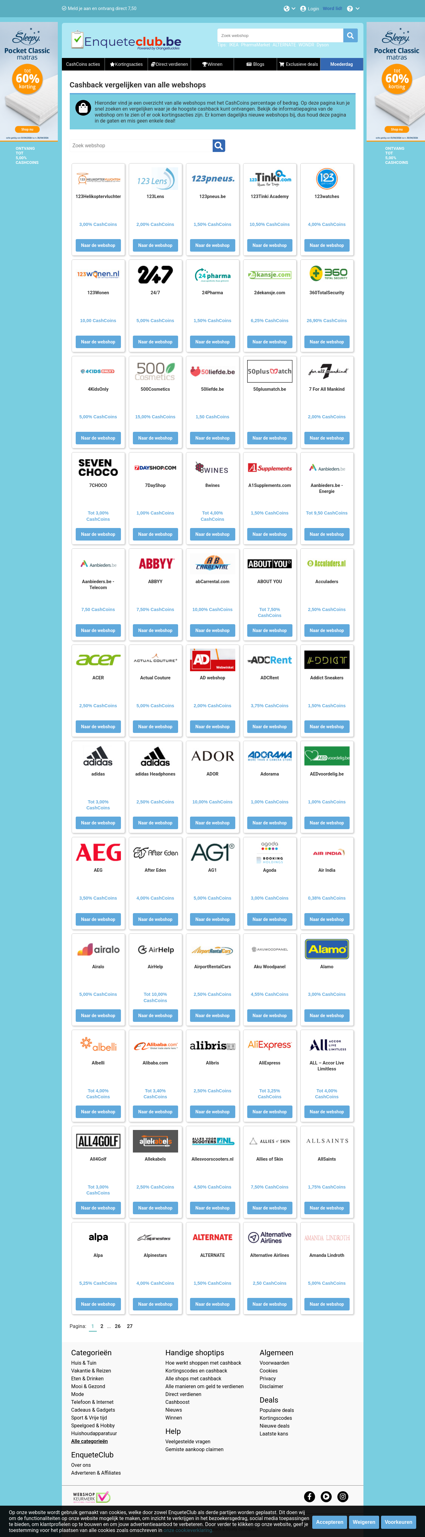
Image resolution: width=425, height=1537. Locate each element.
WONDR (306, 44)
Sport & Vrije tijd (89, 1418)
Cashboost (178, 1402)
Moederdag (341, 64)
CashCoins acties (83, 64)
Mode (77, 1394)
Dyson (323, 44)
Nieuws (174, 1410)
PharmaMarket (255, 44)
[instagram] (343, 1496)
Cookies (269, 1371)
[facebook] (309, 1496)
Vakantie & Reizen (91, 1371)
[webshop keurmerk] (91, 1501)
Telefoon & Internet (92, 1402)
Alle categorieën (89, 1441)
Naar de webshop (98, 245)
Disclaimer (271, 1386)
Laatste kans (274, 1434)
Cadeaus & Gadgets (93, 1410)
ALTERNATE (284, 44)
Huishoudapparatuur (94, 1433)
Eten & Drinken (87, 1379)
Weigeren (364, 1522)
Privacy (268, 1379)
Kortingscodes (276, 1418)
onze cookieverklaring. (189, 1530)
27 (130, 1326)
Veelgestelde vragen (188, 1442)
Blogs (255, 64)
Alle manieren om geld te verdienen (205, 1386)
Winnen (174, 1418)
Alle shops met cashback (193, 1379)
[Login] (309, 8)
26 (118, 1326)
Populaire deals (277, 1410)
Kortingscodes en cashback (196, 1371)
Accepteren (329, 1522)
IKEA (234, 44)
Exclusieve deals (298, 64)
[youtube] (326, 1496)
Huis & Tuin (83, 1363)
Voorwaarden (275, 1363)
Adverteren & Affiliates (96, 1473)
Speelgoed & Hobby (93, 1426)
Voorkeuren (398, 1522)
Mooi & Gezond (88, 1386)
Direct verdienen (184, 1394)
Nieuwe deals (275, 1426)
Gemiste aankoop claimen (195, 1449)
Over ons (81, 1465)
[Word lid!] (332, 9)
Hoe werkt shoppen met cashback (204, 1363)
